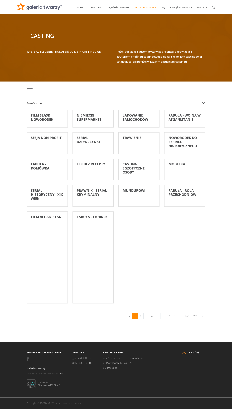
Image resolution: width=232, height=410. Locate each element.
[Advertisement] (139, 260)
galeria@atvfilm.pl (82, 359)
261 (195, 317)
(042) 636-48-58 (81, 364)
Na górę (190, 353)
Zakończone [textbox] (34, 104)
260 (187, 317)
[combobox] (116, 104)
